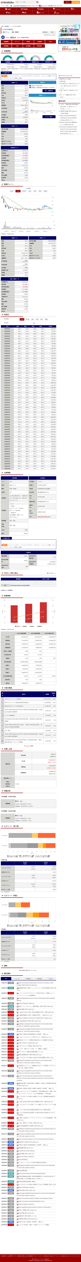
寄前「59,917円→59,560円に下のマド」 (69, 91)
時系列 (28, 41)
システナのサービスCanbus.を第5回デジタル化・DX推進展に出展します (36, 1184)
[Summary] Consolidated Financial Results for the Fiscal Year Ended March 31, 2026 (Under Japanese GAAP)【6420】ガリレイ (68, 130)
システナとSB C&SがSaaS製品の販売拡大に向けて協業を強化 (33, 1109)
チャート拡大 (49, 116)
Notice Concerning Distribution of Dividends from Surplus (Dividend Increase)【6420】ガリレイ (68, 118)
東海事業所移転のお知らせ (24, 1147)
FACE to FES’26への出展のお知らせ (27, 1043)
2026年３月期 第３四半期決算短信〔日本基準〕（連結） (32, 1034)
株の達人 (46, 1256)
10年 (45, 191)
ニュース (17, 978)
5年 (40, 191)
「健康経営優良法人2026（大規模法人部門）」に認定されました (34, 1015)
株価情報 (6, 41)
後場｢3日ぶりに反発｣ (65, 79)
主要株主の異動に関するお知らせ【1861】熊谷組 (68, 112)
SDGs (50, 41)
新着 (6, 978)
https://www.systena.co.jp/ (44, 516)
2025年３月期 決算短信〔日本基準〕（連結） (29, 1221)
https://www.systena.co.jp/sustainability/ (20, 585)
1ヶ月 (11, 191)
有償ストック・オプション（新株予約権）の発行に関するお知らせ (34, 1006)
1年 (30, 191)
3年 (35, 191)
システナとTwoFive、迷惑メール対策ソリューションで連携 (32, 1224)
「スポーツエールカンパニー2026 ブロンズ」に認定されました (33, 1037)
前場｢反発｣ (63, 81)
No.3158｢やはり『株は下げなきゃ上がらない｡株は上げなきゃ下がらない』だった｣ (69, 86)
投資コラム (65, 1256)
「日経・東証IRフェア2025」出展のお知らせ (29, 1123)
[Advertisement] (40, 19)
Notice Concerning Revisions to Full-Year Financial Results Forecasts (35, 1139)
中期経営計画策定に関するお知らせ (26, 1219)
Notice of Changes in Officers (25, 1003)
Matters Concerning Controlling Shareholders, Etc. (30, 1201)
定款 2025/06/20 (22, 1159)
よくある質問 (9, 1256)
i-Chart (50, 1256)
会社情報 (3, 1256)
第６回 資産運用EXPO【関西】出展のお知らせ (29, 1125)
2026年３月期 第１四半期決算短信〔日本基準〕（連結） (32, 1145)
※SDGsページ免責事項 (7, 590)
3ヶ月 (18, 191)
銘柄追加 (45, 32)
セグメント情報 (28, 745)
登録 (76, 2)
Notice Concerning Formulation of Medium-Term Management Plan (34, 1198)
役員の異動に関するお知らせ (25, 1009)
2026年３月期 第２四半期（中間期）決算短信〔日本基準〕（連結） (34, 1088)
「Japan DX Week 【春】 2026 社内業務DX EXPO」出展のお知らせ (35, 1012)
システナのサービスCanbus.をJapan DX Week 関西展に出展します (34, 1057)
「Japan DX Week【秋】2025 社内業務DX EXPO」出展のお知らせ (34, 1101)
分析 (17, 46)
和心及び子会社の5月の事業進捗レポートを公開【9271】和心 (68, 123)
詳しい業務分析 (49, 90)
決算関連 (28, 978)
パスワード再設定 (17, 1256)
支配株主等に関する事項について (26, 1216)
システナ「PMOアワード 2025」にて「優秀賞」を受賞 (31, 1048)
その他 (50, 978)
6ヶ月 (24, 191)
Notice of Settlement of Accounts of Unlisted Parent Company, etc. (34, 1018)
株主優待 (28, 46)
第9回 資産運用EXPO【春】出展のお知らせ (28, 1054)
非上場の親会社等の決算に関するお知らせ (28, 1021)
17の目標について (51, 573)
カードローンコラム (57, 1256)
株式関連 (39, 978)
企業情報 (39, 41)
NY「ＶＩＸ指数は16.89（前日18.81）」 (68, 96)
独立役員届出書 (21, 1170)
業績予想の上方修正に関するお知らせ (27, 1142)
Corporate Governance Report (25, 1150)
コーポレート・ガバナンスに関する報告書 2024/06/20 (31, 1162)
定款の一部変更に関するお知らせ (26, 1210)
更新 (52, 32)
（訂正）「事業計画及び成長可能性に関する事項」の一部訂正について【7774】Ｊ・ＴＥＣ (69, 106)
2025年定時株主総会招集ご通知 (25, 1181)
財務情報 (6, 46)
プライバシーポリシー (38, 1256)
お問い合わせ (25, 1256)
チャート (17, 41)
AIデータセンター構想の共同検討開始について (29, 1051)
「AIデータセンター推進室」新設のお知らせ (29, 1046)
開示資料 (39, 46)
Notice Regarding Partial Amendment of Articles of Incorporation (33, 1207)
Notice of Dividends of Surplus (25, 1187)
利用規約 (30, 1256)
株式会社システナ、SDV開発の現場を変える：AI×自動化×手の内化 (34, 1040)
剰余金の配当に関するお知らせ (25, 1190)
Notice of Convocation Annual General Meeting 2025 (30, 1173)
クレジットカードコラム (74, 1256)
